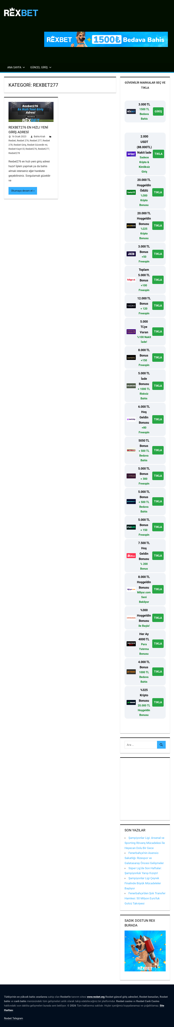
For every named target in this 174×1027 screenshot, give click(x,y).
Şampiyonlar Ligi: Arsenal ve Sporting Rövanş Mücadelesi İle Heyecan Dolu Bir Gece (145, 843)
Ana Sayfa (16, 67)
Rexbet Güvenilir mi (37, 144)
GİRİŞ (158, 111)
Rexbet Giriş (20, 144)
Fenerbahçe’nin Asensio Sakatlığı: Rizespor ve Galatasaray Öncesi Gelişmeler (144, 858)
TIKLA (158, 153)
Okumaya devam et (22, 190)
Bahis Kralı (39, 136)
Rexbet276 (31, 148)
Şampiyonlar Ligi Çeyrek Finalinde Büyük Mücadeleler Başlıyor (143, 883)
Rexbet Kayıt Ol (16, 148)
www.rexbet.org (96, 996)
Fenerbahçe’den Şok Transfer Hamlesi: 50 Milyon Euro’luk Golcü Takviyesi (145, 898)
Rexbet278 (14, 153)
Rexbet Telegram (13, 1018)
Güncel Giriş (40, 67)
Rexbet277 (43, 148)
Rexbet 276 (23, 140)
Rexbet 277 (36, 140)
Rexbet (12, 140)
